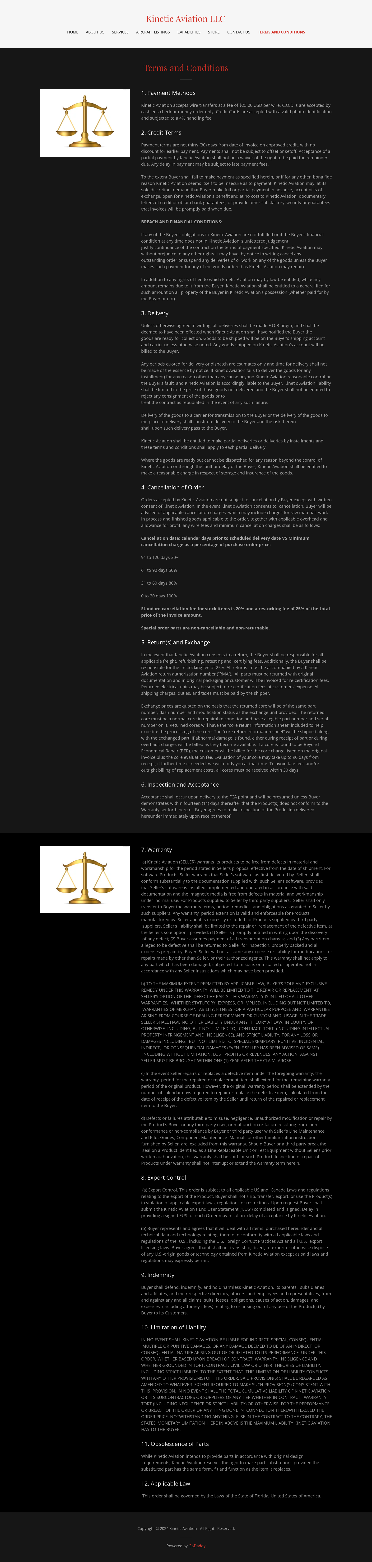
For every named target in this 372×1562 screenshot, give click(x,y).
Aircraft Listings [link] (153, 32)
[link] (186, 20)
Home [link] (72, 32)
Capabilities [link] (188, 32)
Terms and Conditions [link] (281, 32)
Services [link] (120, 32)
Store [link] (214, 32)
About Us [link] (95, 32)
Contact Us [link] (238, 32)
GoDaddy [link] (197, 1545)
